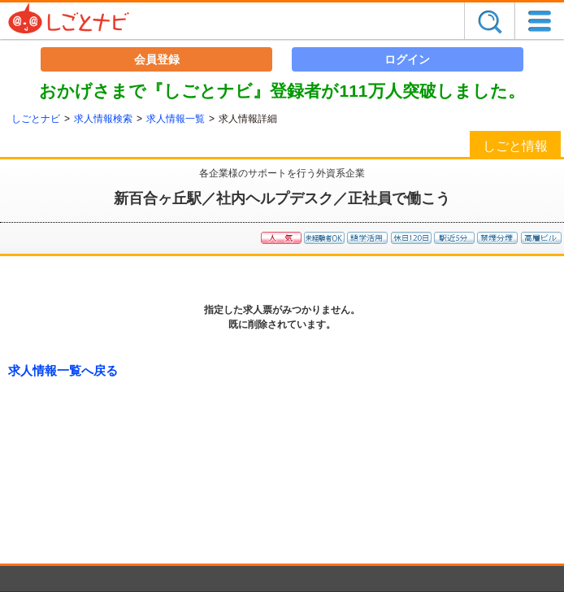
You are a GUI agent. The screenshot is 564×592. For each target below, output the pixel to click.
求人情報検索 (103, 118)
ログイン (407, 59)
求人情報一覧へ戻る (63, 370)
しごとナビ (35, 118)
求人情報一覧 (175, 118)
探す (489, 20)
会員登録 (157, 59)
